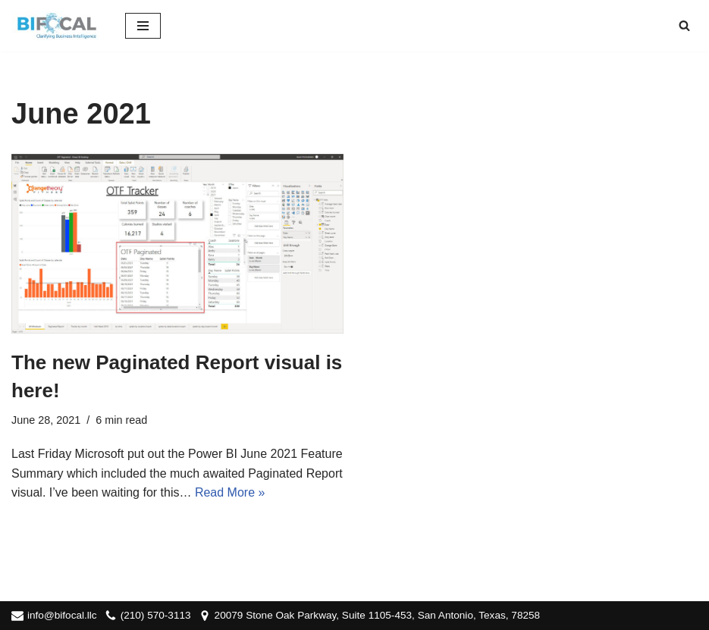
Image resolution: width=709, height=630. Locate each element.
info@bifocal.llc (62, 615)
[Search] (684, 25)
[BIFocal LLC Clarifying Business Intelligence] (56, 26)
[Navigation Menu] (143, 26)
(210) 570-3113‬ (156, 615)
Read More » (230, 492)
